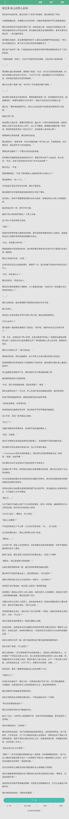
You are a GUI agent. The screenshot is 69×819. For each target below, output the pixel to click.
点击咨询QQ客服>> (34, 811)
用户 (51, 2)
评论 (61, 806)
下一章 (34, 800)
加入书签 (27, 806)
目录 (45, 806)
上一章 (8, 806)
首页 (62, 2)
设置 (40, 2)
